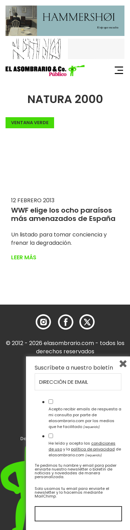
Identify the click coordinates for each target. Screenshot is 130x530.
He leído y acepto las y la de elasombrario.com (85, 449)
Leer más (23, 257)
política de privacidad (93, 449)
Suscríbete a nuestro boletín (74, 368)
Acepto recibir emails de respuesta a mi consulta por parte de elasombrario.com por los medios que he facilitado (85, 417)
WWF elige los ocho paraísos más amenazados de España (63, 214)
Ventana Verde (30, 122)
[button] (45, 70)
